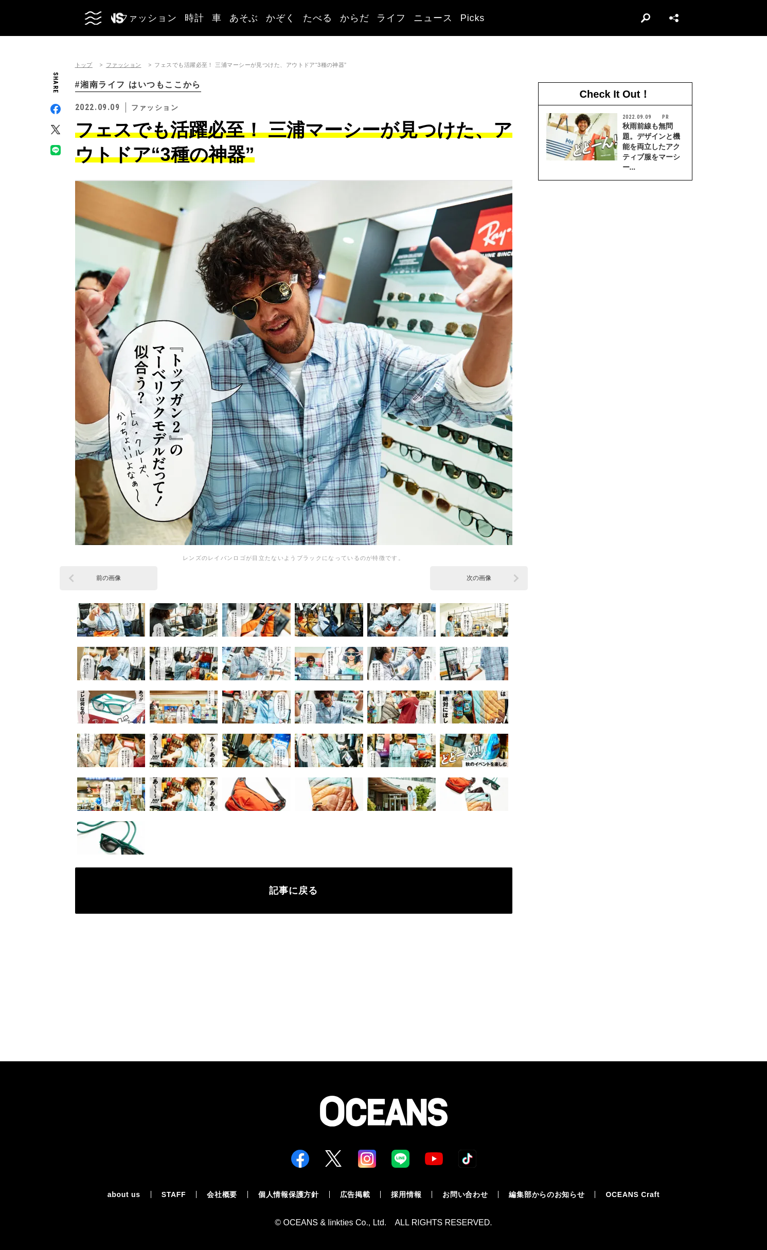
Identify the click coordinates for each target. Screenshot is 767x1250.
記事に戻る (293, 890)
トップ (84, 65)
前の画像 (108, 578)
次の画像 (479, 578)
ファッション (123, 65)
